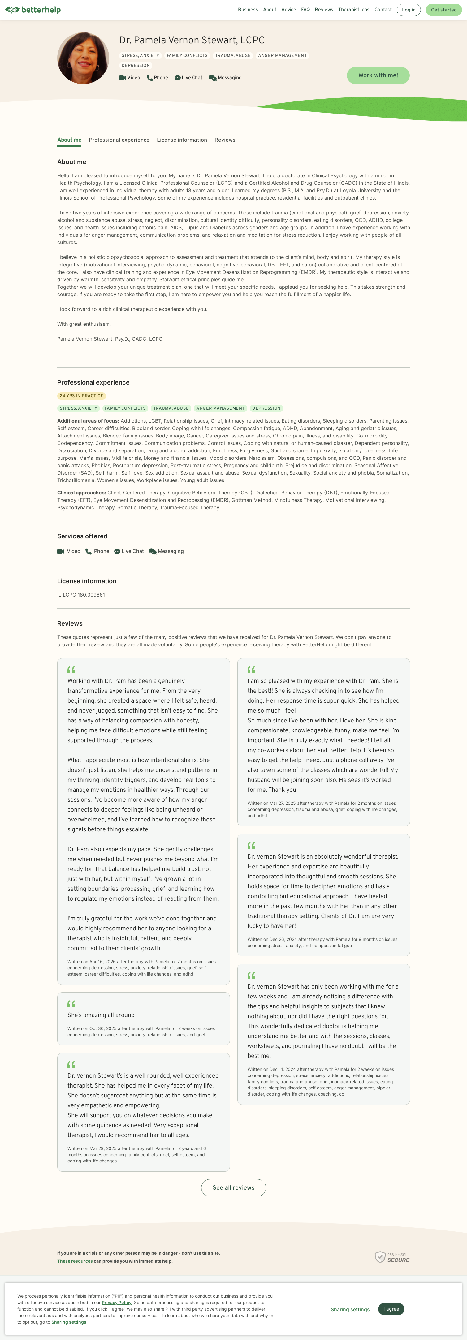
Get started (444, 10)
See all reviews (234, 1188)
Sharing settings (68, 1322)
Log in (409, 10)
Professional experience (119, 140)
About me (69, 140)
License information (182, 140)
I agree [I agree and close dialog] (391, 1309)
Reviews (225, 140)
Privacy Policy (117, 1302)
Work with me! (378, 76)
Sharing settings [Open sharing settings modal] (350, 1309)
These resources (75, 1261)
